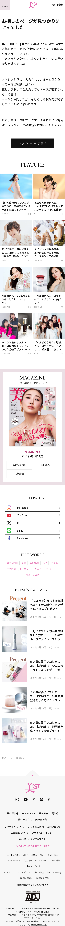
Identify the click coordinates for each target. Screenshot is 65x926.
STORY (34, 854)
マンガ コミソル (11, 872)
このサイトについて (14, 826)
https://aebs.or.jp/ (39, 924)
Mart (42, 854)
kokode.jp (39, 872)
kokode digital (42, 877)
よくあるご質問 (36, 826)
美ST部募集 (57, 4)
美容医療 (43, 813)
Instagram (17, 508)
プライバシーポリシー (43, 832)
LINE (15, 530)
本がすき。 (27, 872)
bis (56, 854)
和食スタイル (14, 860)
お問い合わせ (54, 826)
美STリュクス (25, 819)
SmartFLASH (41, 860)
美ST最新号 (13, 813)
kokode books (26, 877)
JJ (8, 854)
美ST (50, 854)
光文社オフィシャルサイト (32, 838)
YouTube (17, 515)
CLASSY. (16, 854)
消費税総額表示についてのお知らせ (32, 885)
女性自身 (28, 860)
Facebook (17, 538)
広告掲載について (19, 832)
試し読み (45, 465)
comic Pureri (34, 865)
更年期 (54, 813)
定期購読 (19, 473)
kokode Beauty (54, 872)
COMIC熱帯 (55, 860)
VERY (25, 854)
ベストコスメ (29, 813)
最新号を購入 (19, 465)
